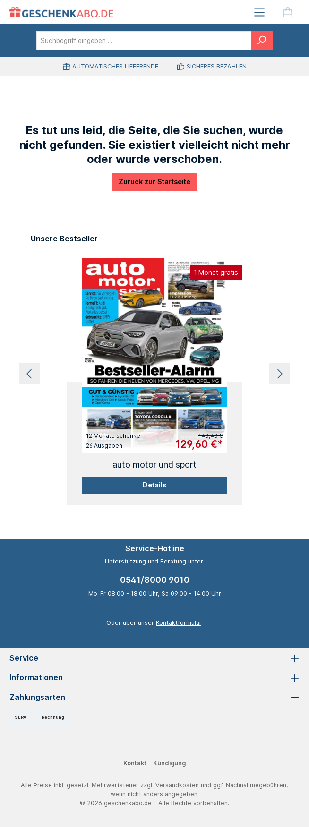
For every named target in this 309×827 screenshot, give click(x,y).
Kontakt (134, 763)
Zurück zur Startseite (154, 182)
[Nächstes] (279, 373)
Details (154, 485)
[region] (154, 374)
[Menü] (259, 12)
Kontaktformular (178, 622)
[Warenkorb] (288, 12)
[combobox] (143, 40)
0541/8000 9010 (154, 580)
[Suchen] (262, 40)
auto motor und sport (154, 464)
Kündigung (169, 763)
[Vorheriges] (29, 373)
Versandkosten (177, 785)
